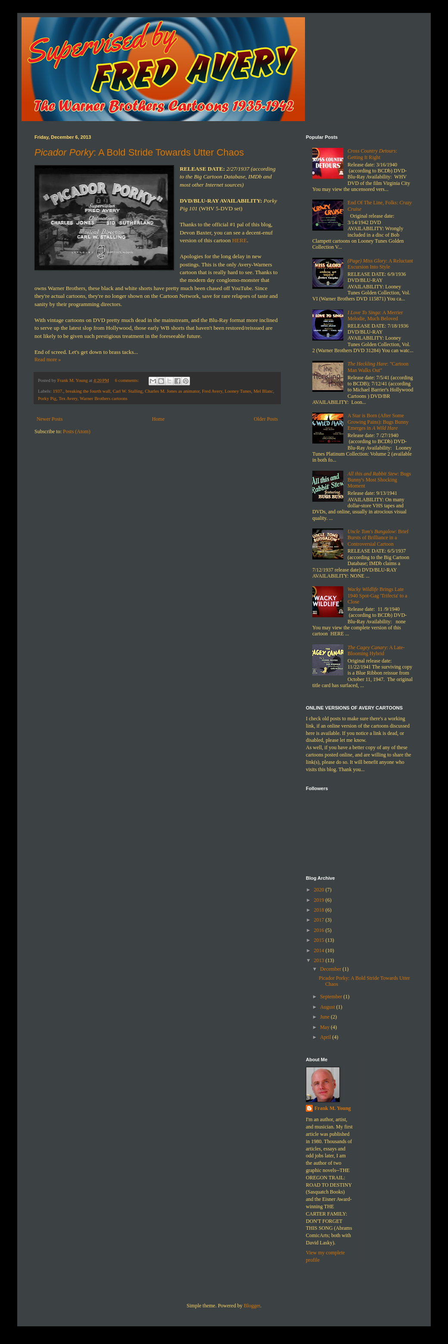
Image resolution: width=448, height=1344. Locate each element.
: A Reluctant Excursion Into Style (380, 264)
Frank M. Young (332, 1108)
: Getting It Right (372, 154)
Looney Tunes (238, 391)
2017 (320, 920)
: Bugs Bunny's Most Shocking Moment (379, 480)
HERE (239, 240)
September (331, 997)
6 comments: (127, 380)
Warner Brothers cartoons (104, 398)
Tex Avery (68, 398)
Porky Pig (47, 398)
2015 (320, 940)
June (325, 1017)
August (328, 1007)
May (325, 1027)
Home (158, 419)
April (326, 1037)
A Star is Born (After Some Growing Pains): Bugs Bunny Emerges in (378, 422)
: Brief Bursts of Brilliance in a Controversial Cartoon (378, 537)
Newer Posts (49, 419)
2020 (320, 890)
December (331, 969)
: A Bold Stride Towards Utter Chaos (139, 152)
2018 (320, 910)
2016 (320, 930)
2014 (320, 950)
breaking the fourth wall (87, 391)
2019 (320, 900)
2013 (320, 960)
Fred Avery (212, 391)
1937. (58, 391)
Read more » (47, 359)
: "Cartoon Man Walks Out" (378, 367)
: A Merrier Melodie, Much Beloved (375, 315)
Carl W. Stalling (128, 391)
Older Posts (266, 419)
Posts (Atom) (76, 431)
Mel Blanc (263, 391)
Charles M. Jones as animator (172, 391)
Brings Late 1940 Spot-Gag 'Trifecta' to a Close (378, 595)
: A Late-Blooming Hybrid (376, 650)
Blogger (252, 1306)
